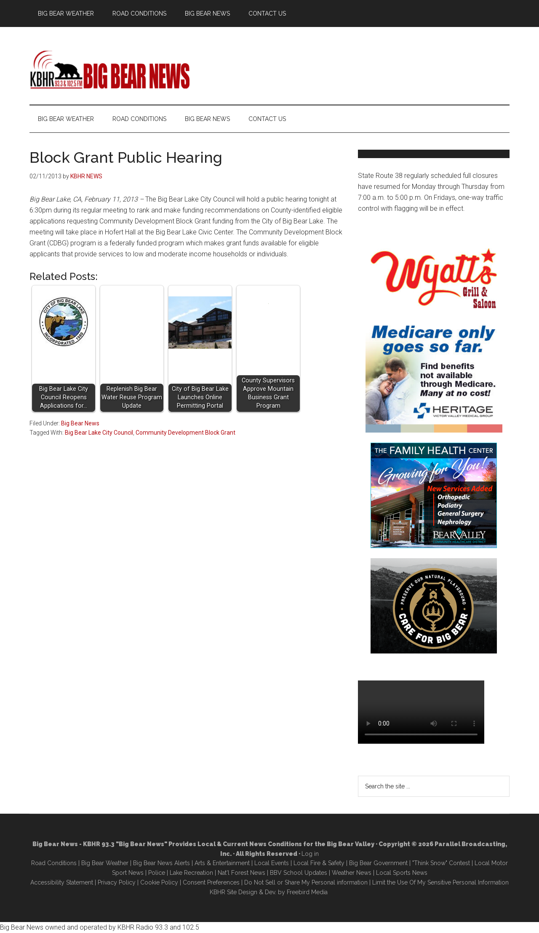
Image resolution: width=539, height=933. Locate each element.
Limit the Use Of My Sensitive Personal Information (440, 882)
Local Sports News (401, 872)
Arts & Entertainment (222, 863)
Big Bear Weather (104, 863)
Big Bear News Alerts (161, 863)
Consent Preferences (211, 882)
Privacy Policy (117, 882)
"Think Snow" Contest (441, 863)
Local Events (271, 863)
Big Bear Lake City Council (99, 432)
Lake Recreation (191, 872)
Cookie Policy (159, 882)
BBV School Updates (298, 872)
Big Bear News (80, 423)
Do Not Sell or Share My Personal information (306, 882)
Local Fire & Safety (319, 863)
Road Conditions (54, 863)
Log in (310, 853)
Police (156, 872)
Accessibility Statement (61, 882)
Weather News (351, 872)
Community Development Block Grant (185, 432)
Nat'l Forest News (241, 872)
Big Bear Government (378, 863)
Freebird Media (307, 892)
